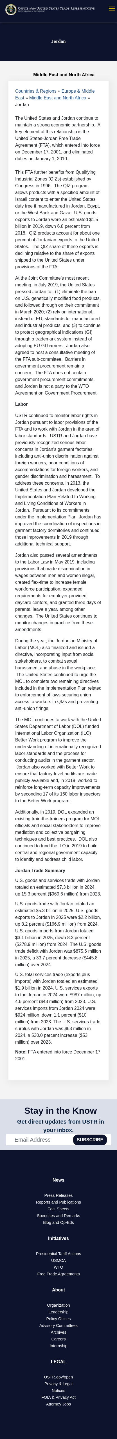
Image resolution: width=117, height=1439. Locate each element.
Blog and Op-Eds (58, 1222)
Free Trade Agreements (58, 1274)
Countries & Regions (36, 91)
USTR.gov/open (58, 1377)
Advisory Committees (58, 1325)
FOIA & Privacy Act (58, 1397)
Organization (58, 1305)
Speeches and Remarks (58, 1215)
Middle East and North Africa (57, 97)
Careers (58, 1339)
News (58, 1180)
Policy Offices (58, 1319)
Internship (58, 1346)
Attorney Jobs (58, 1404)
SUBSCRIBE (90, 1139)
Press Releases (58, 1195)
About (58, 1289)
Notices (58, 1390)
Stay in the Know (60, 1111)
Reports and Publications (58, 1202)
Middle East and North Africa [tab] (58, 75)
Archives (58, 1332)
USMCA (58, 1260)
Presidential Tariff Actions (58, 1253)
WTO (58, 1267)
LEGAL (58, 1361)
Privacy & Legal (58, 1384)
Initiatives (58, 1238)
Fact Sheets (58, 1209)
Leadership (58, 1312)
